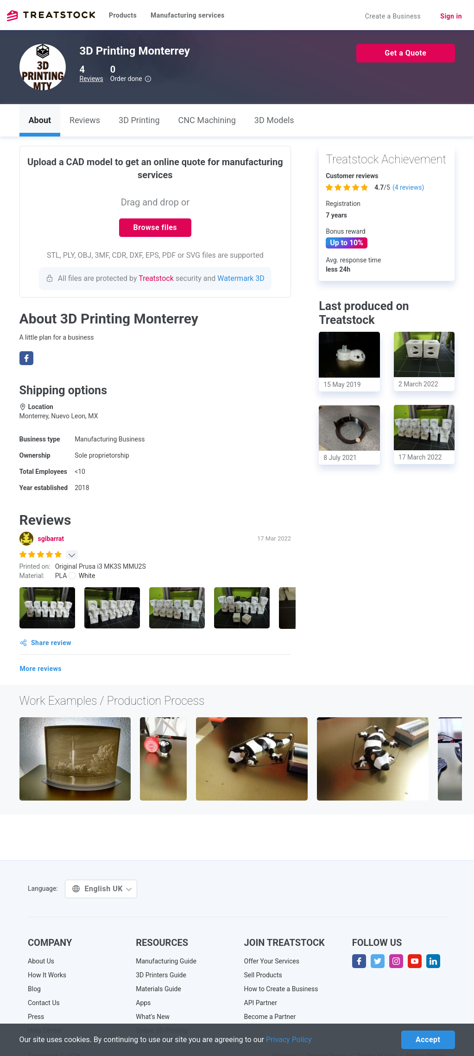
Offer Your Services (272, 961)
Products (123, 15)
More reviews (41, 668)
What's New (153, 1016)
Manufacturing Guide (166, 961)
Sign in (451, 16)
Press (36, 1016)
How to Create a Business (281, 989)
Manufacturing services (188, 15)
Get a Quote (405, 53)
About (40, 120)
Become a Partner (270, 1016)
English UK (102, 888)
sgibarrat (51, 538)
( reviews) (408, 187)
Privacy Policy (289, 1039)
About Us (41, 961)
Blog (34, 989)
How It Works (47, 975)
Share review (46, 642)
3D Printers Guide (161, 975)
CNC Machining (207, 120)
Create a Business (393, 16)
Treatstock (51, 15)
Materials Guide (158, 989)
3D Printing (139, 120)
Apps (143, 1002)
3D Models (274, 120)
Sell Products (263, 975)
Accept (428, 1039)
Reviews (91, 78)
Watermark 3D (241, 278)
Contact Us (44, 1002)
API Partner (260, 1002)
